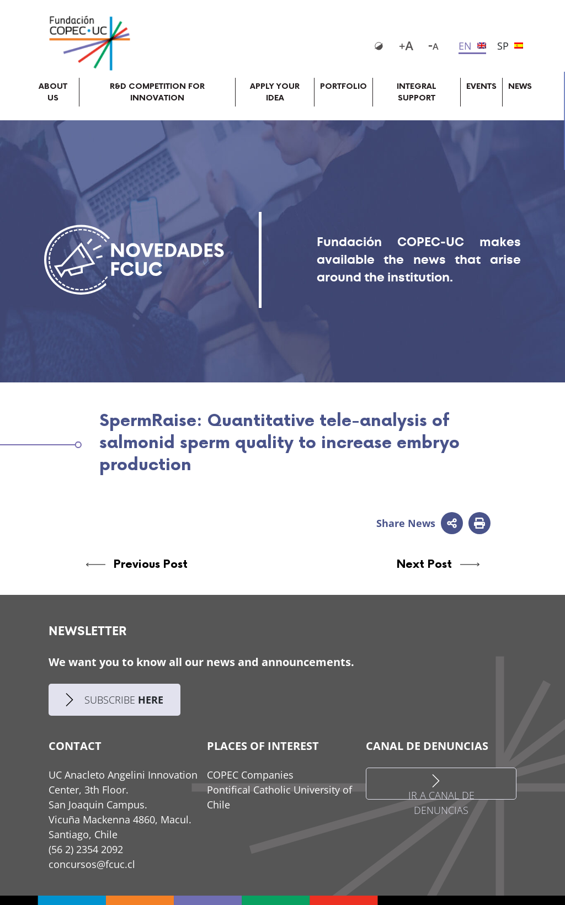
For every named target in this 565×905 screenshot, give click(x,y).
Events (481, 86)
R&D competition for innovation (157, 92)
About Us (53, 92)
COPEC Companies (250, 774)
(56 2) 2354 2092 (86, 849)
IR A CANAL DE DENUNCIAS (441, 787)
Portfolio (343, 86)
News (520, 86)
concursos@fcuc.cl (92, 864)
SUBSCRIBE (114, 700)
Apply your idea (275, 92)
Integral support (416, 92)
